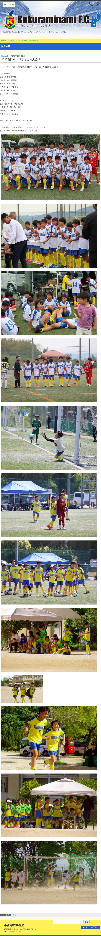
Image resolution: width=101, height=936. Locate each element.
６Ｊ (14, 915)
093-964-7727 (15, 931)
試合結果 (11, 40)
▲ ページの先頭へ (90, 927)
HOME (3, 40)
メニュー (9, 4)
